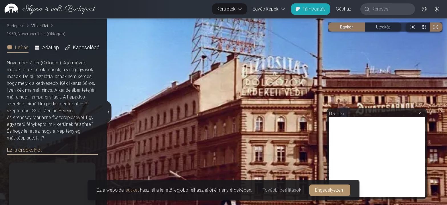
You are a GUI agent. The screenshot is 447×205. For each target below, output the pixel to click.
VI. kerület (39, 26)
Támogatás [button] (311, 9)
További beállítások (282, 190)
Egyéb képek (269, 9)
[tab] (19, 47)
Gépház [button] (343, 9)
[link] (48, 9)
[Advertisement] (377, 157)
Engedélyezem (330, 190)
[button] (424, 9)
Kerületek (229, 9)
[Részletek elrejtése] (108, 112)
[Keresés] (390, 9)
